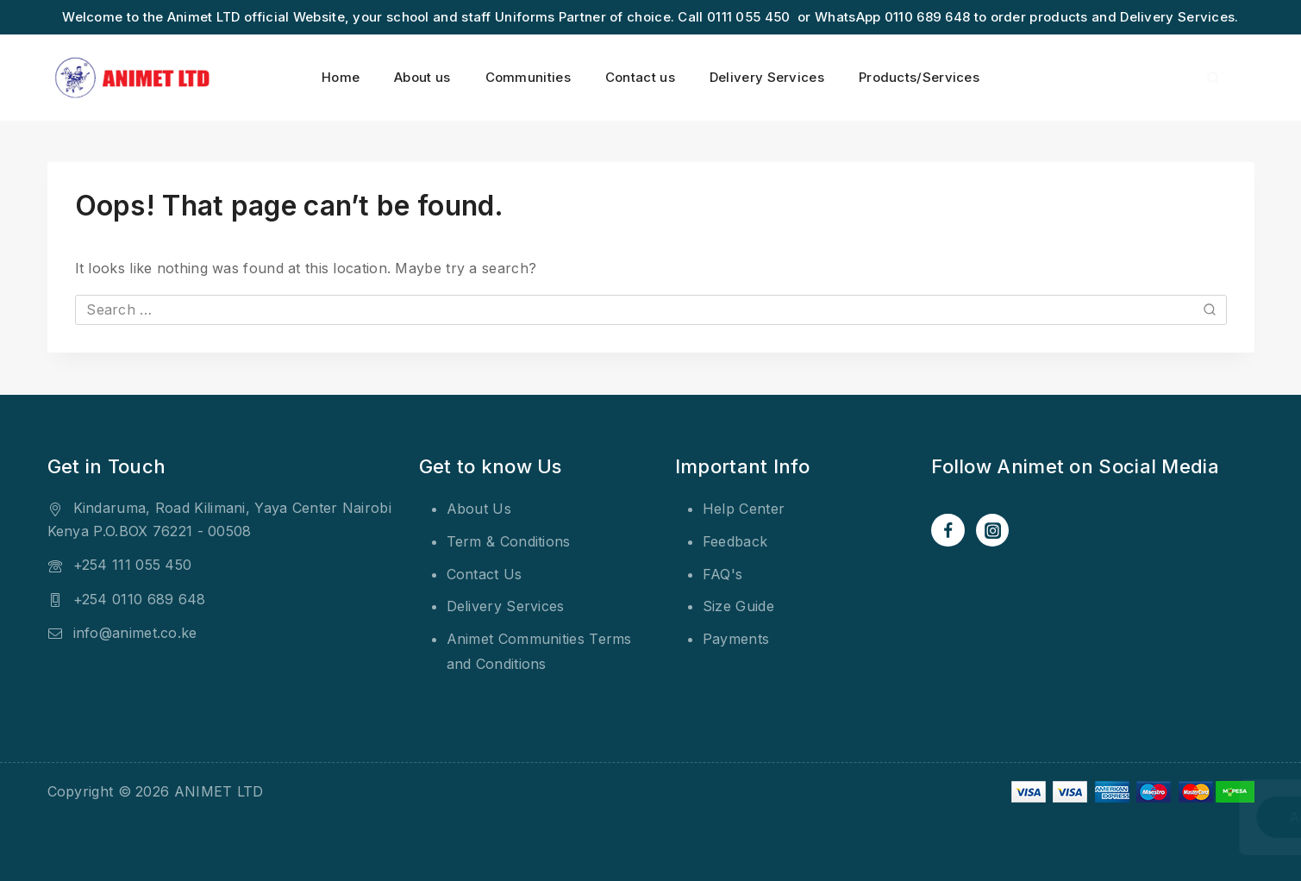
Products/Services (919, 77)
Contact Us (484, 574)
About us (422, 77)
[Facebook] (947, 530)
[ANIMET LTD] (133, 77)
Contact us (640, 77)
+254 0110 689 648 (139, 599)
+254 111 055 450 (132, 564)
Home (341, 77)
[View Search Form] (1213, 77)
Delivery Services (767, 77)
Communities (528, 77)
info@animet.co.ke (135, 632)
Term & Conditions (509, 541)
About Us (479, 508)
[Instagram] (992, 530)
